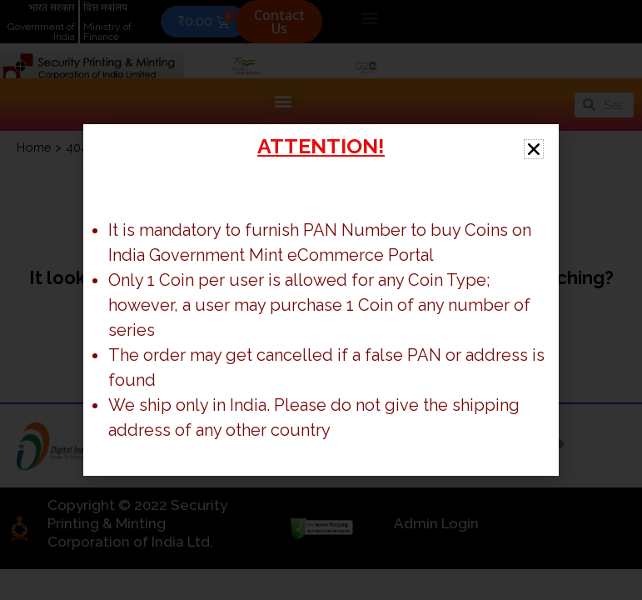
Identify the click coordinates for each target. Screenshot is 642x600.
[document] (321, 300)
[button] (533, 149)
